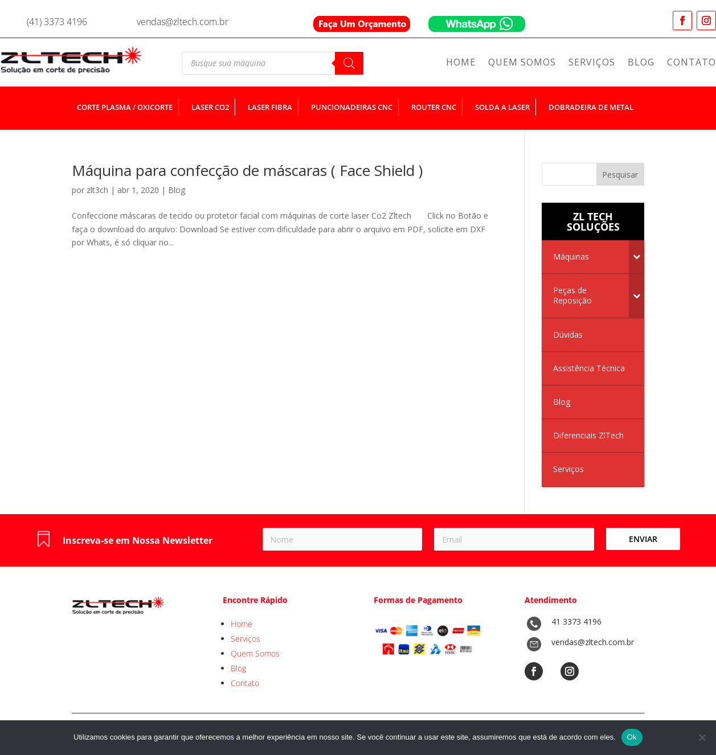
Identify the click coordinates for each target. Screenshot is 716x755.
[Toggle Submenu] (636, 256)
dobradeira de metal (591, 107)
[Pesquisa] (349, 63)
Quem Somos (522, 63)
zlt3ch (97, 189)
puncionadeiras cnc (351, 107)
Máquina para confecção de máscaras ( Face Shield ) (247, 170)
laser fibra (270, 107)
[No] (701, 737)
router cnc (433, 107)
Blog (641, 63)
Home (461, 63)
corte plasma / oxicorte (125, 107)
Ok (632, 737)
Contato (691, 63)
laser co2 (210, 107)
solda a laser (502, 107)
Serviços (591, 63)
